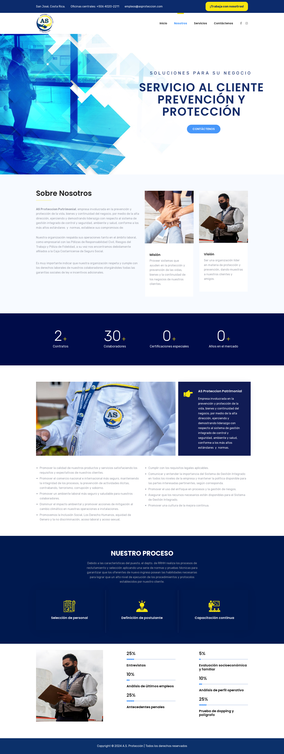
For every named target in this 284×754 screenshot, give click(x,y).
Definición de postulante (142, 617)
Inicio (163, 23)
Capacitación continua (214, 617)
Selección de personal (69, 617)
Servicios (200, 23)
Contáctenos (223, 23)
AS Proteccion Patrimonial (220, 391)
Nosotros (180, 23)
